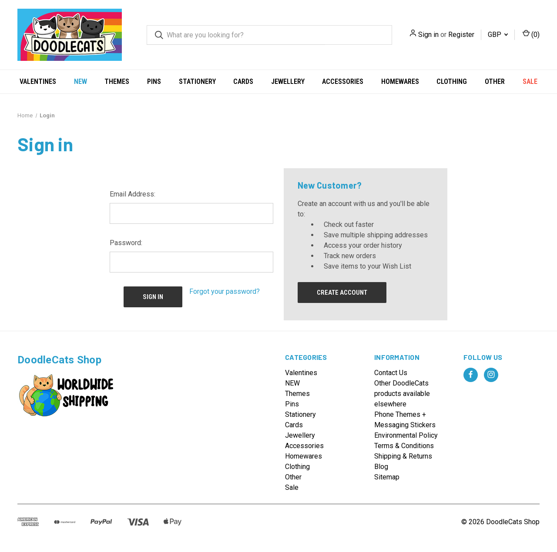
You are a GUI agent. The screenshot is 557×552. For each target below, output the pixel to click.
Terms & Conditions (404, 446)
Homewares (400, 81)
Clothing (451, 81)
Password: (126, 243)
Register (461, 34)
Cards (243, 81)
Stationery (197, 81)
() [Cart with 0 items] (531, 34)
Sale (530, 81)
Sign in (428, 34)
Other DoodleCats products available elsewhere (402, 393)
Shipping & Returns (403, 456)
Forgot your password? (224, 291)
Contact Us (390, 373)
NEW (80, 81)
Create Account (342, 292)
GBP (498, 34)
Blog (381, 466)
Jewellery (288, 81)
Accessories (342, 81)
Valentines (38, 81)
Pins (154, 81)
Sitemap (386, 477)
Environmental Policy (406, 435)
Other (495, 81)
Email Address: (132, 194)
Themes (116, 81)
